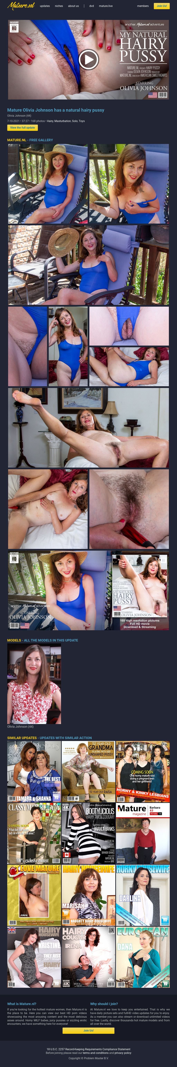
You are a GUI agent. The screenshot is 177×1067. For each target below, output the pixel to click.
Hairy (50, 121)
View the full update (22, 127)
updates (45, 6)
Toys (82, 121)
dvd (91, 6)
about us (73, 6)
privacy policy (123, 1053)
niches (59, 6)
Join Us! (162, 6)
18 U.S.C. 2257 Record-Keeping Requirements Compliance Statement (88, 1049)
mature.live (106, 6)
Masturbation (62, 121)
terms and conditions (96, 1053)
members (143, 6)
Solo (75, 121)
